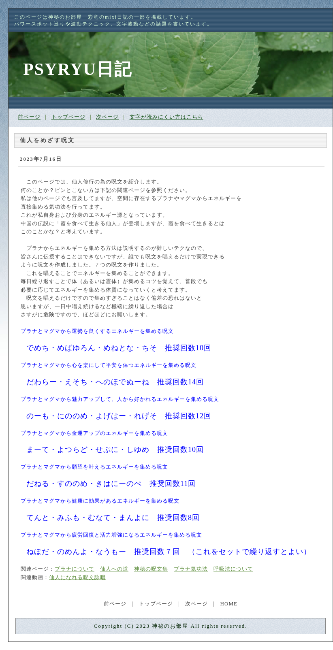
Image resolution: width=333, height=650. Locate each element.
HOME (228, 604)
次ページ (107, 117)
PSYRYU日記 (77, 69)
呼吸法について (233, 569)
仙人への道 (114, 569)
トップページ (68, 117)
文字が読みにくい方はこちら (166, 117)
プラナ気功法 (191, 569)
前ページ (29, 117)
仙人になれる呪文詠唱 (77, 577)
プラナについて (74, 569)
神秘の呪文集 (151, 569)
